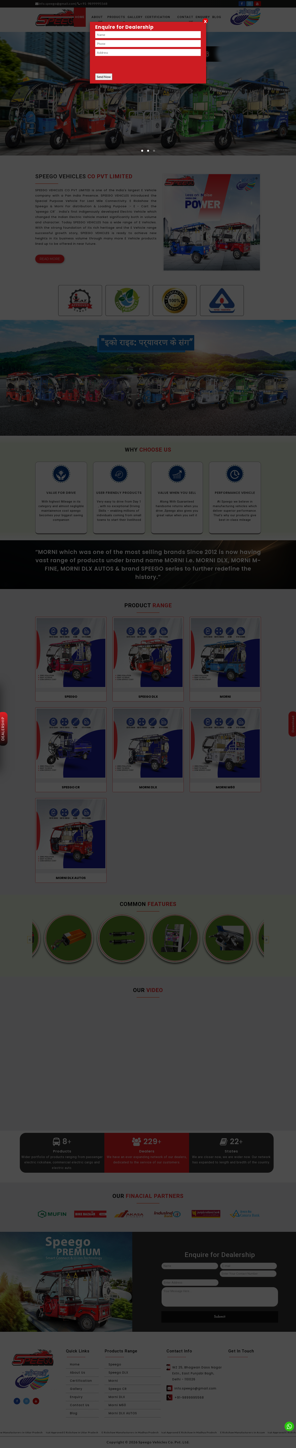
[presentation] (125, 65)
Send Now (104, 77)
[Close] (205, 20)
